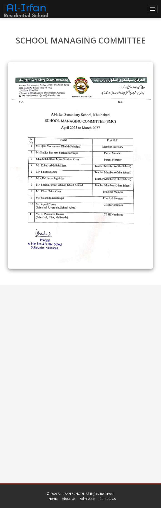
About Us (69, 498)
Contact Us (107, 498)
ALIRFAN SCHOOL (72, 493)
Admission (87, 498)
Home (53, 498)
